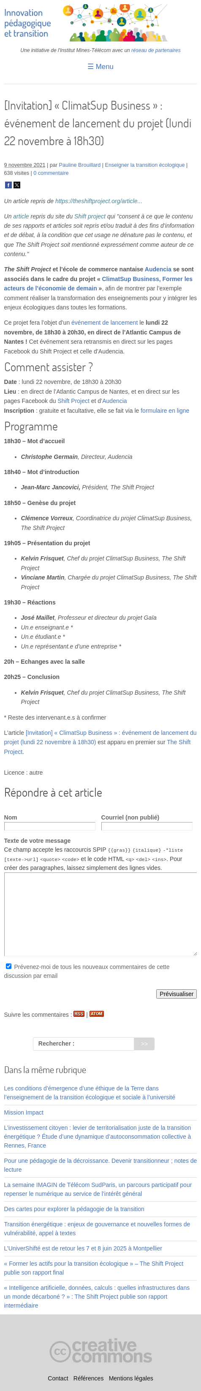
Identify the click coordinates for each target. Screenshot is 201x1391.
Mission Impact (23, 1112)
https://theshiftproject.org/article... (98, 201)
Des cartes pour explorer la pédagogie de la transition (74, 1209)
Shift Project (73, 400)
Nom (10, 817)
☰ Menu (100, 67)
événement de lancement (104, 322)
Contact (58, 1378)
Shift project (90, 216)
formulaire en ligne (165, 410)
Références (88, 1378)
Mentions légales (131, 1378)
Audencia (158, 269)
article (21, 216)
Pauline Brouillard (80, 165)
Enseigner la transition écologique (145, 165)
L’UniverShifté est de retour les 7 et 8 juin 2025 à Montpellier (83, 1248)
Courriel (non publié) (130, 817)
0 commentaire (50, 173)
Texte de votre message (37, 840)
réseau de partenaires (156, 50)
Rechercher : (56, 1043)
